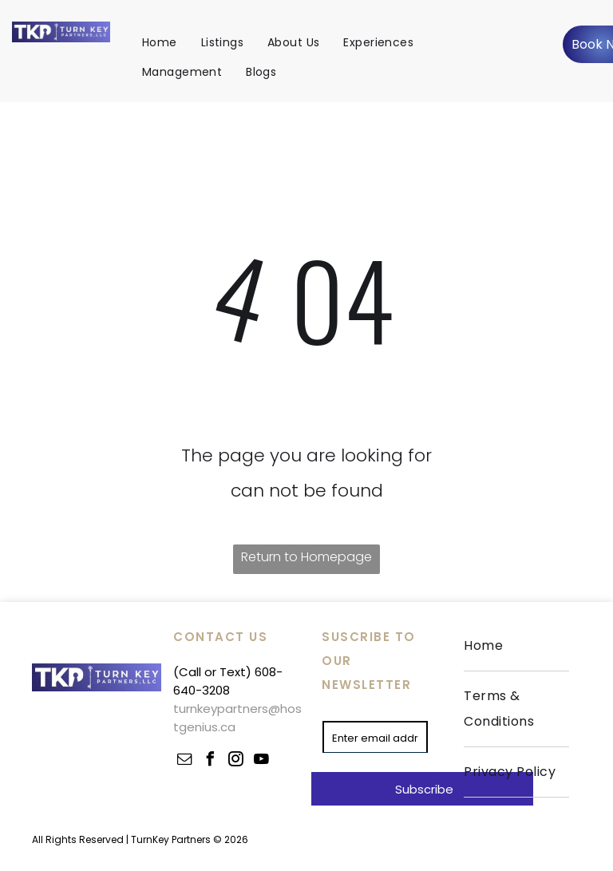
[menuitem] (159, 42)
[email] (184, 761)
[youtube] (261, 761)
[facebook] (210, 761)
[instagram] (235, 761)
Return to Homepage (306, 557)
